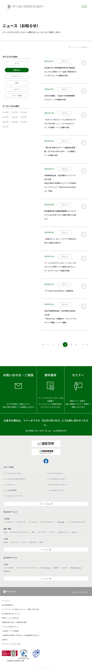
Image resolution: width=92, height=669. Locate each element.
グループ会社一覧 (46, 504)
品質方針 (5, 640)
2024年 (24, 112)
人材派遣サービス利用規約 (10, 631)
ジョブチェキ (21, 522)
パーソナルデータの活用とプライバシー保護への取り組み (20, 609)
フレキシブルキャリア (47, 522)
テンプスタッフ (9, 522)
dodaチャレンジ (63, 532)
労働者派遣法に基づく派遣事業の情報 (14, 622)
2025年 (15, 112)
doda (5, 532)
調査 (16, 83)
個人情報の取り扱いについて (11, 614)
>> (87, 344)
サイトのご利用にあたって (10, 627)
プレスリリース (17, 76)
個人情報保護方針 (7, 605)
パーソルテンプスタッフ (55, 473)
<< (43, 344)
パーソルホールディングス (12, 473)
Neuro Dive (33, 542)
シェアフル (14, 542)
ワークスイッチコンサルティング (27, 568)
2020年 (5, 121)
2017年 (5, 126)
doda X (74, 532)
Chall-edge (60, 522)
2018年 (24, 121)
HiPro (41, 542)
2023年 (5, 117)
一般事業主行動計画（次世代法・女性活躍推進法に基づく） (21, 635)
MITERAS (56, 568)
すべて (16, 63)
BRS (33, 532)
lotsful (6, 542)
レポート (16, 89)
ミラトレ (24, 542)
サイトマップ (6, 601)
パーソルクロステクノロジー (56, 479)
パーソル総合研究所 (10, 490)
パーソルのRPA (8, 568)
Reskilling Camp (76, 568)
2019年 (15, 121)
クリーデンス (42, 532)
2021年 (24, 117)
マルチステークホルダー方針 (11, 644)
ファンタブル (32, 522)
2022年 (15, 117)
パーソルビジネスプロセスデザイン (15, 479)
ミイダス (52, 532)
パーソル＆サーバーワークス (13, 496)
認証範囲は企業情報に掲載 (15, 661)
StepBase (7, 571)
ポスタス (65, 568)
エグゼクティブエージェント (19, 532)
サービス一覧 (46, 550)
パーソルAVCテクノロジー (55, 490)
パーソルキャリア (9, 485)
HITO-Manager (45, 568)
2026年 (5, 112)
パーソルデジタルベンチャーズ (57, 485)
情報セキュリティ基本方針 (10, 618)
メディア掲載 (17, 95)
